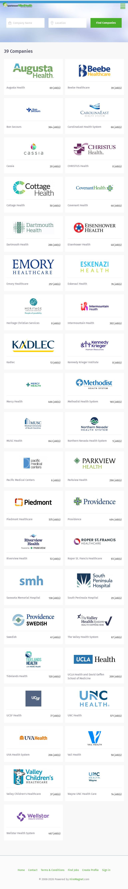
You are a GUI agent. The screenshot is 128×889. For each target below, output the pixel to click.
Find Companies (106, 22)
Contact (33, 870)
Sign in (106, 870)
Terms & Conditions (52, 870)
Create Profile (90, 870)
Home (21, 870)
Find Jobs (73, 870)
